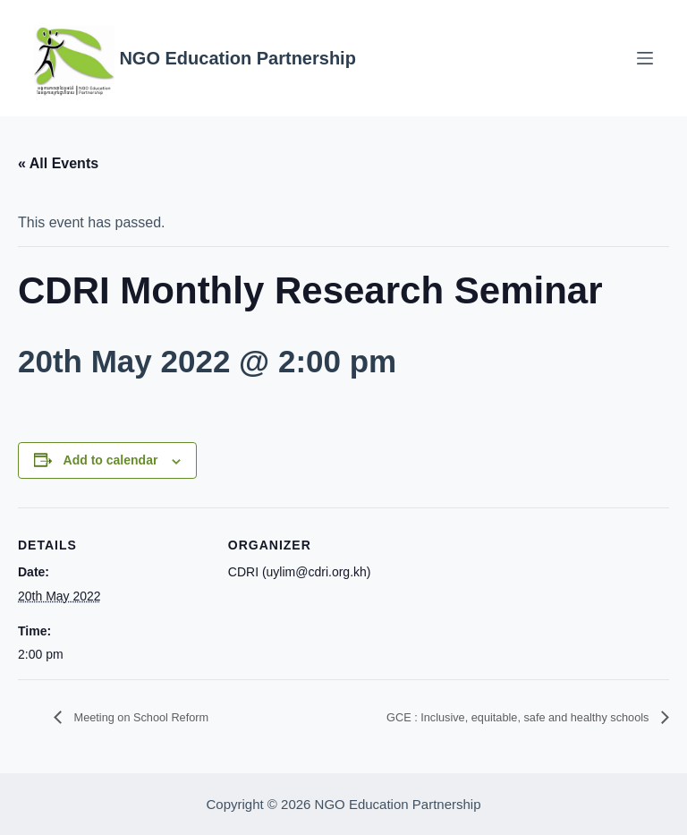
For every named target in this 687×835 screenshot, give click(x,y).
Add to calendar (111, 460)
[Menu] (645, 58)
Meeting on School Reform (157, 717)
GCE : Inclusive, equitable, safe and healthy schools (485, 717)
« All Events (58, 163)
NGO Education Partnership (237, 58)
